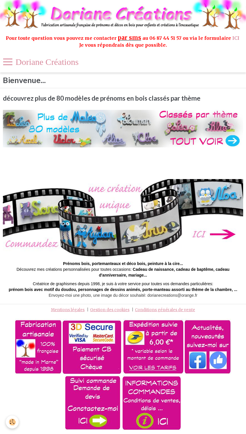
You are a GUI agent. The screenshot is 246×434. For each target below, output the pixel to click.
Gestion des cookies (109, 309)
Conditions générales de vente (165, 309)
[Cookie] (12, 422)
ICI (236, 38)
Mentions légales (68, 309)
